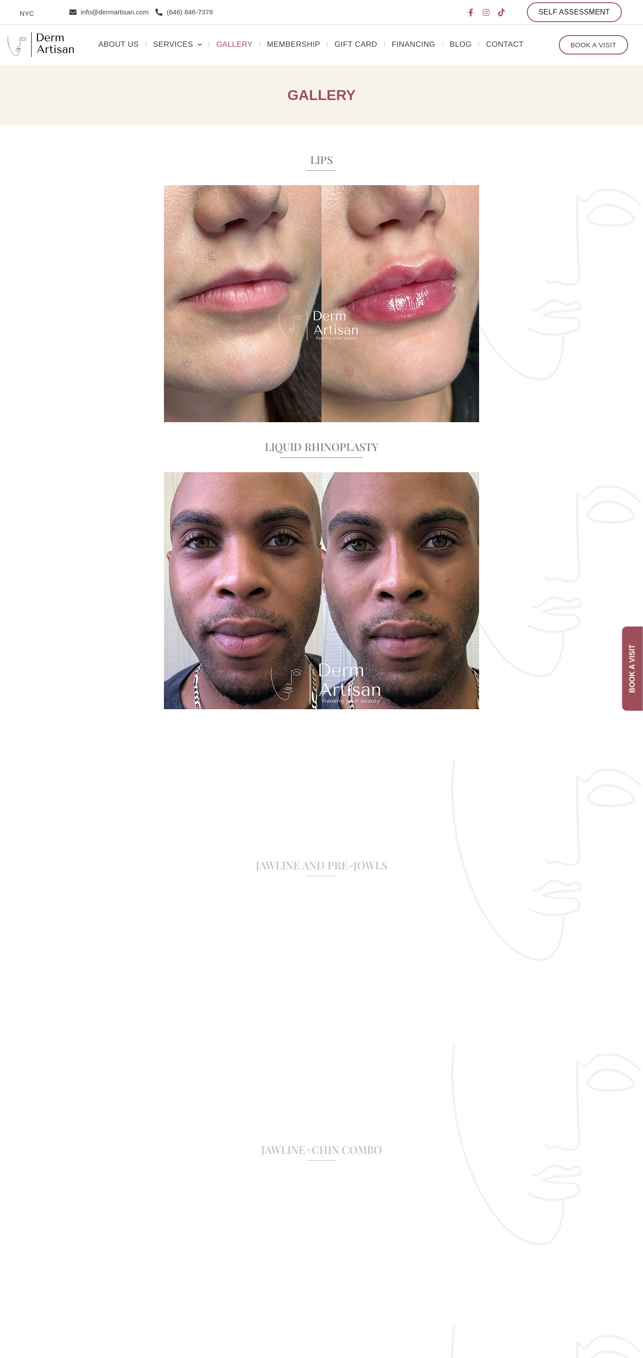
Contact (505, 44)
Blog (461, 44)
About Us (118, 44)
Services (177, 45)
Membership (293, 44)
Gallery (234, 44)
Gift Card (356, 44)
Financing (413, 44)
